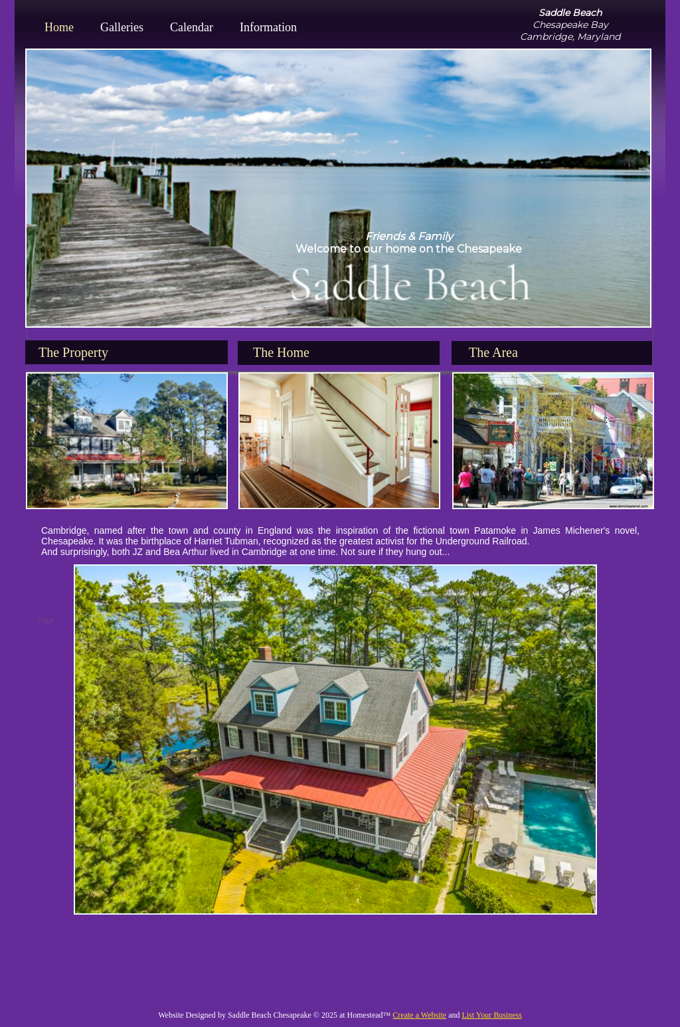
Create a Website (419, 1015)
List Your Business (491, 1015)
